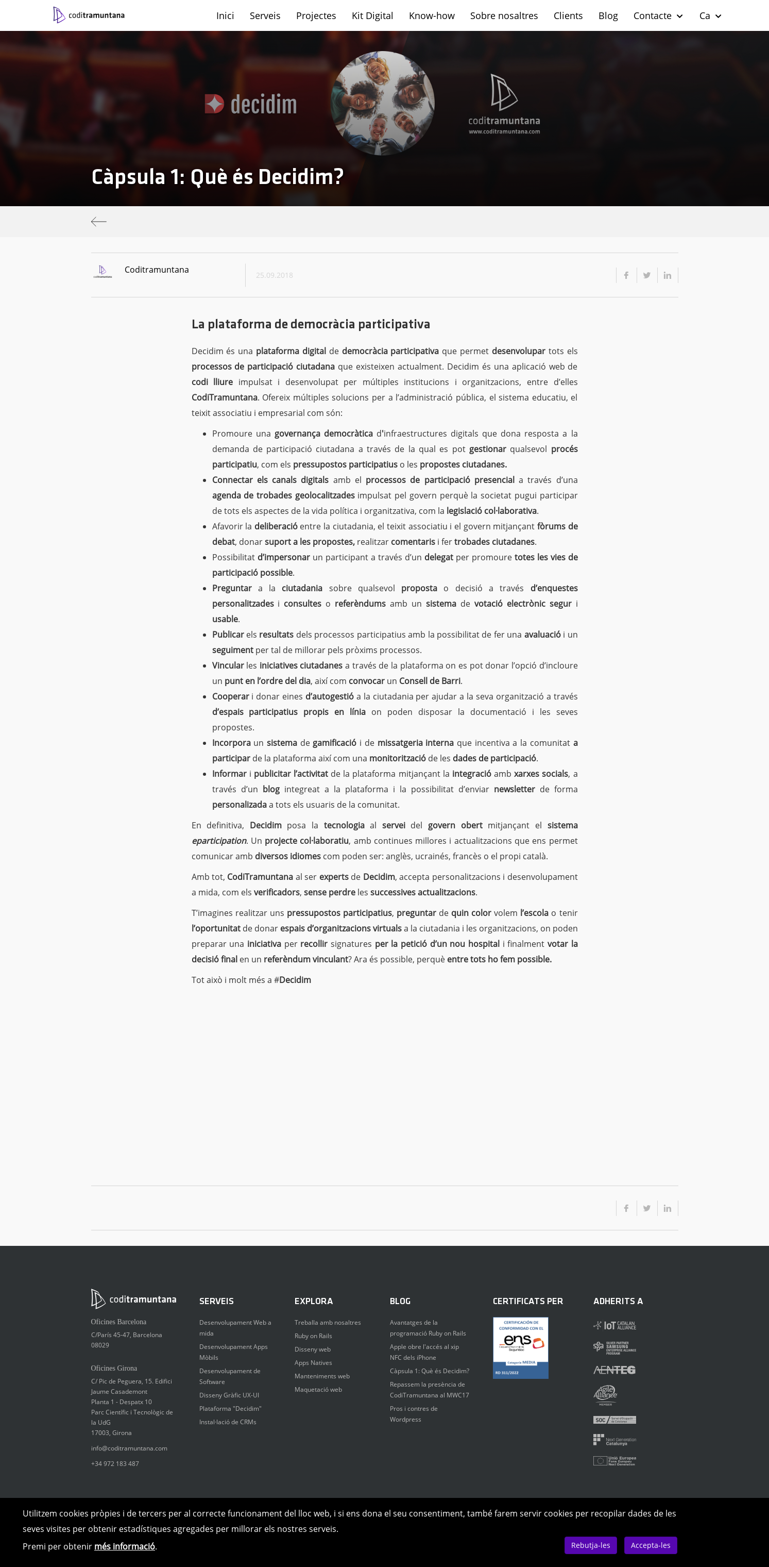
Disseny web (313, 1349)
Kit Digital (373, 15)
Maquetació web (318, 1389)
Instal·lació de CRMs (228, 1422)
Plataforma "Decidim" (230, 1408)
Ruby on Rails (313, 1335)
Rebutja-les (590, 1545)
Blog (608, 15)
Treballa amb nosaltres (328, 1322)
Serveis (265, 15)
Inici (225, 15)
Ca (711, 15)
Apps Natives (313, 1362)
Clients (568, 15)
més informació (124, 1546)
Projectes (316, 15)
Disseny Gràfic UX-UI (229, 1395)
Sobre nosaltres (504, 15)
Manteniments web (322, 1376)
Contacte (659, 15)
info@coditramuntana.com (129, 1448)
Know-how (432, 15)
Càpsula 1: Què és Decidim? (429, 1370)
